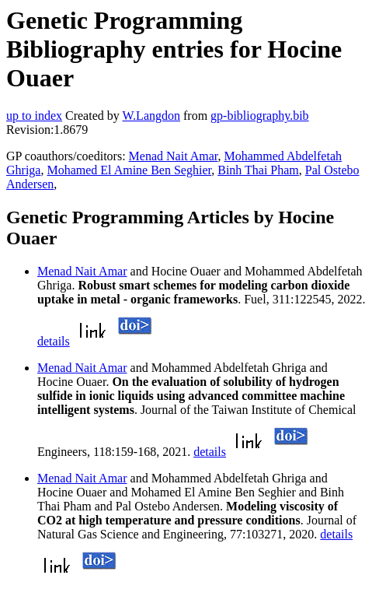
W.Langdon (151, 115)
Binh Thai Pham (258, 170)
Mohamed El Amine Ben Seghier (129, 170)
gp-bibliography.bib (259, 115)
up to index (34, 115)
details (53, 341)
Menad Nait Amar (173, 156)
